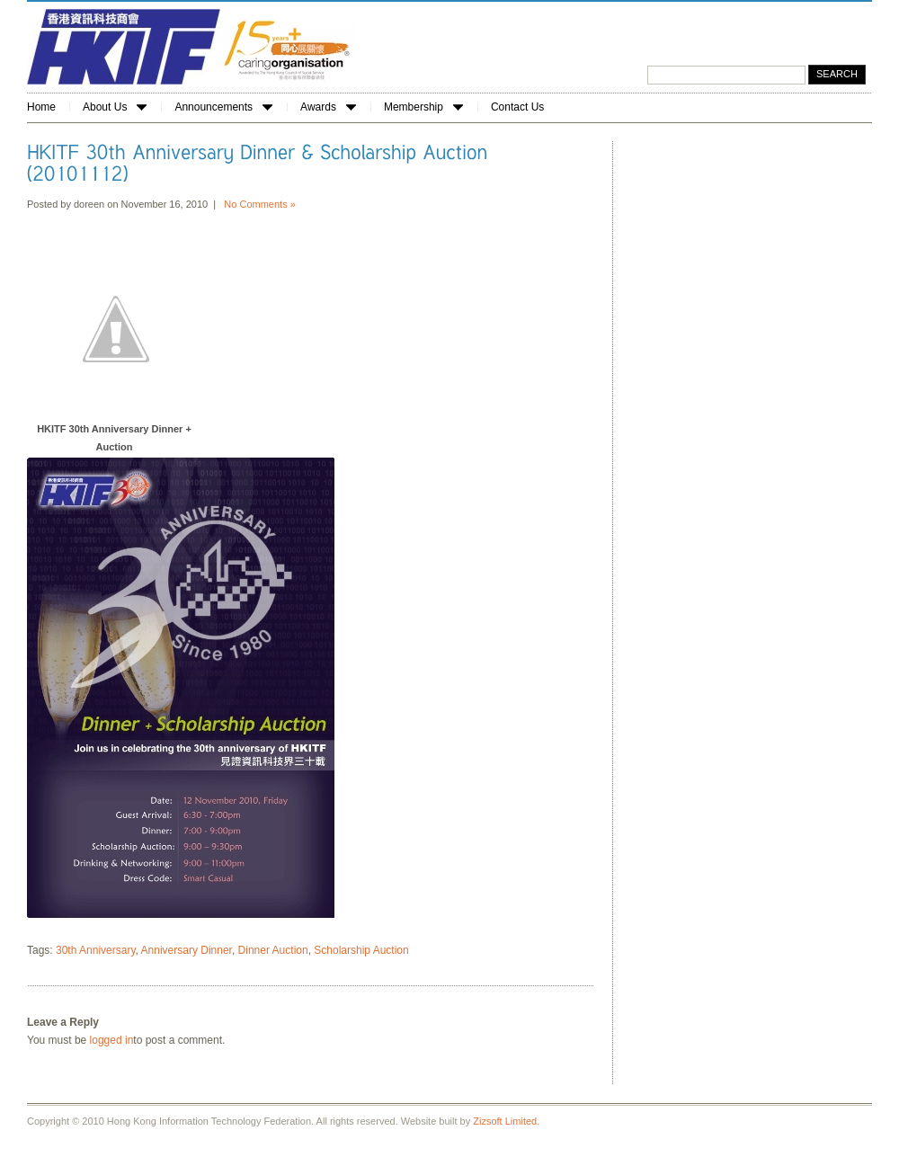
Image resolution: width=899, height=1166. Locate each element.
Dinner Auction (273, 950)
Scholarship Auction (361, 950)
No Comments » (259, 204)
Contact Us (517, 107)
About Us (115, 107)
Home (41, 107)
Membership (423, 107)
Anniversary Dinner (186, 950)
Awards (328, 107)
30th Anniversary (96, 950)
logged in (112, 1040)
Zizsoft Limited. (506, 1121)
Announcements (223, 107)
